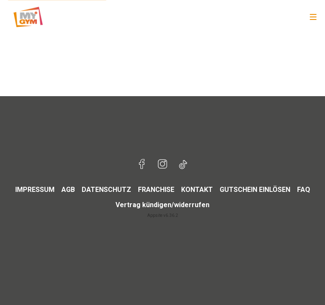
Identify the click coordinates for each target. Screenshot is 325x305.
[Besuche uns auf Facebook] (142, 165)
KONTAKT (197, 190)
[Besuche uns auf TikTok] (183, 165)
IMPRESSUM (35, 190)
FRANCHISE (156, 190)
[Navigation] (313, 16)
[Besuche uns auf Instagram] (162, 165)
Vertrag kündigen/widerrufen (162, 205)
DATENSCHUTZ (106, 190)
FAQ (303, 190)
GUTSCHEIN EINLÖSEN (255, 190)
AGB (68, 190)
